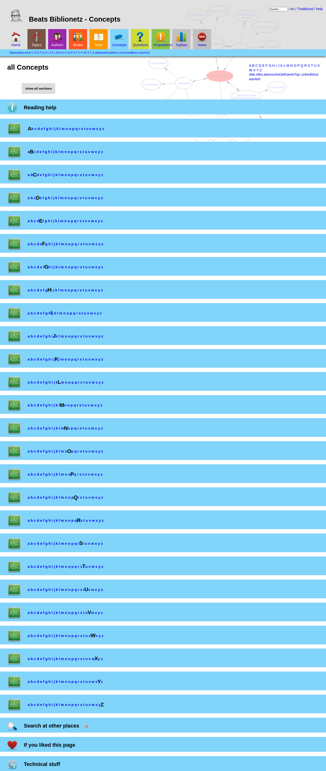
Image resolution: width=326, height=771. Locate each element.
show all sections (38, 88)
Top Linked (302, 74)
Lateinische (270, 74)
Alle (259, 74)
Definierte (286, 74)
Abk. (252, 74)
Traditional (305, 9)
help (319, 9)
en (292, 9)
